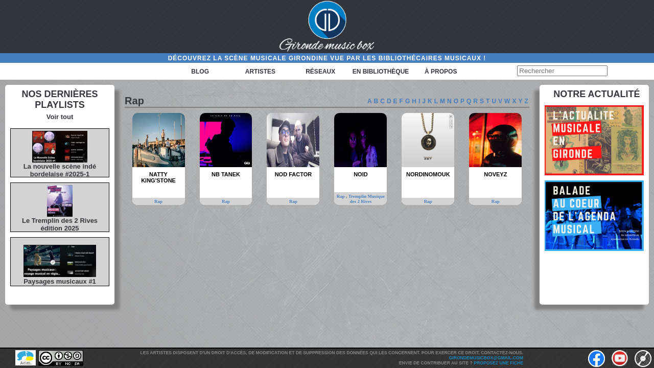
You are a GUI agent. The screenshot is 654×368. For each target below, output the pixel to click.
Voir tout (59, 117)
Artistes (260, 71)
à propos (441, 71)
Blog (200, 71)
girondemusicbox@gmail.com (486, 357)
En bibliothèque (381, 71)
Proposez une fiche (498, 362)
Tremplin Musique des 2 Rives (366, 199)
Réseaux (320, 71)
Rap (158, 201)
